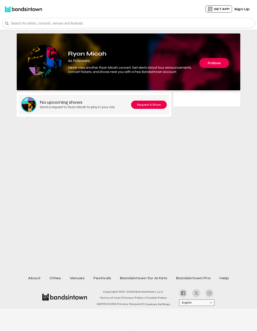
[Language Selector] (197, 302)
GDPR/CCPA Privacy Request (120, 304)
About (34, 278)
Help (224, 278)
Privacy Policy (133, 297)
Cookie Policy (156, 297)
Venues (77, 278)
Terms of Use (110, 297)
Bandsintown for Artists (143, 278)
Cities (55, 278)
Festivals (102, 278)
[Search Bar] (128, 23)
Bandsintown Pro (193, 278)
